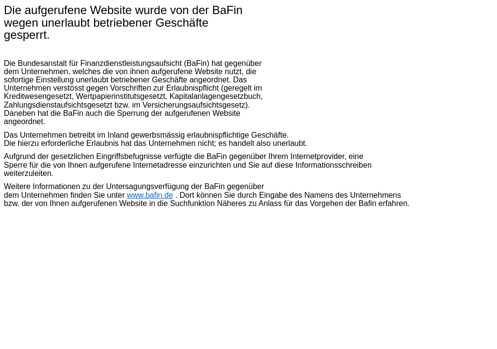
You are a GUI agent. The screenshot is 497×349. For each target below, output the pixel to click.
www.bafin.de (150, 195)
